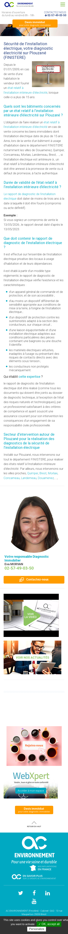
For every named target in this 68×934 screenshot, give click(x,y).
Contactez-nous (34, 579)
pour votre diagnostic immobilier (35, 23)
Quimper (32, 473)
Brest (43, 473)
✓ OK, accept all (49, 924)
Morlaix (53, 473)
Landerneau (28, 478)
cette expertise (29, 376)
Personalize (36, 929)
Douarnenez (46, 478)
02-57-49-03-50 (56, 15)
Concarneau (12, 478)
